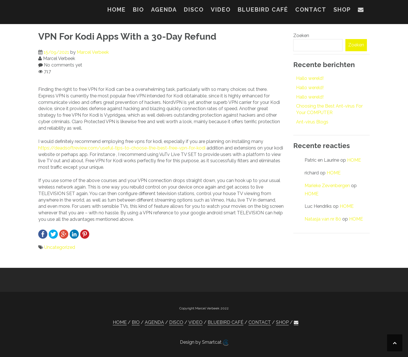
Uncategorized (59, 247)
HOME (116, 9)
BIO (138, 9)
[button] (361, 11)
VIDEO (221, 9)
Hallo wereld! (310, 78)
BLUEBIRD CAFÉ (263, 9)
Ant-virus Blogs (312, 122)
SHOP (342, 9)
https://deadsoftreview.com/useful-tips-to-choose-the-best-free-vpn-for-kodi (121, 148)
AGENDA (164, 9)
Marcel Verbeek (93, 52)
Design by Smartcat (204, 342)
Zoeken (301, 35)
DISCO (194, 9)
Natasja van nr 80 (323, 219)
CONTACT (310, 9)
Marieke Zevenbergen (327, 185)
